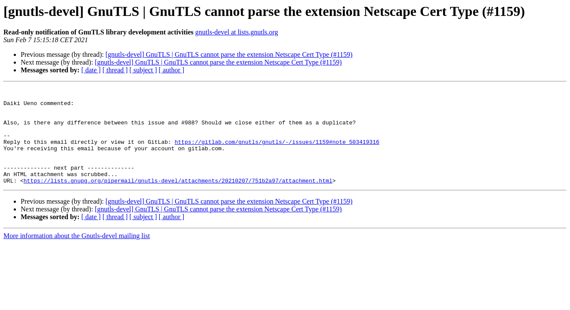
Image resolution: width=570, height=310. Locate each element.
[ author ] (172, 70)
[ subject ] (143, 70)
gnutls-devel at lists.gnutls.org (236, 32)
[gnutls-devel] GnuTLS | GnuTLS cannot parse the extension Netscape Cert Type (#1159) (228, 54)
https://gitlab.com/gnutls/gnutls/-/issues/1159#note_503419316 (277, 153)
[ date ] (91, 70)
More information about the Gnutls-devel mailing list (76, 255)
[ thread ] (115, 70)
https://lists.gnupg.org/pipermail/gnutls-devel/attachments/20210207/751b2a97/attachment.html (178, 200)
